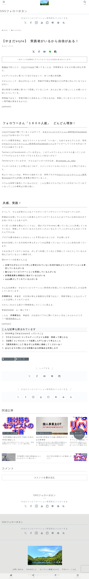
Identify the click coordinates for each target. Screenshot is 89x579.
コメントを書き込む (44, 477)
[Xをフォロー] (25, 22)
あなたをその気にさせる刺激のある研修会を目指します (31, 348)
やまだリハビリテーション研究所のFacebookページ (29, 144)
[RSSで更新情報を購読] (63, 22)
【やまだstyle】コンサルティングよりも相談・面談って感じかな (36, 337)
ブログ (24, 67)
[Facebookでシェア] (39, 51)
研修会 (5, 67)
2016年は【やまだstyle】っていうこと (24, 333)
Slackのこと (31, 569)
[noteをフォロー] (47, 22)
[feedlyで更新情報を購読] (58, 22)
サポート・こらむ (69, 569)
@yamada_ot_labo (66, 161)
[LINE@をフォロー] (52, 22)
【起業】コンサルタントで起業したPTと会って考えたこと (33, 341)
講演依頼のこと (13, 319)
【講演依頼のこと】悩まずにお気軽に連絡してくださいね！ (33, 344)
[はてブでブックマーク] (44, 51)
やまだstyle (8, 359)
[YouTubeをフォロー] (42, 22)
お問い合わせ (18, 569)
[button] (55, 51)
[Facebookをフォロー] (31, 22)
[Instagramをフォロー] (36, 22)
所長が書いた (22, 359)
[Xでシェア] (33, 51)
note (31, 67)
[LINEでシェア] (50, 51)
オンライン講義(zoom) (49, 569)
